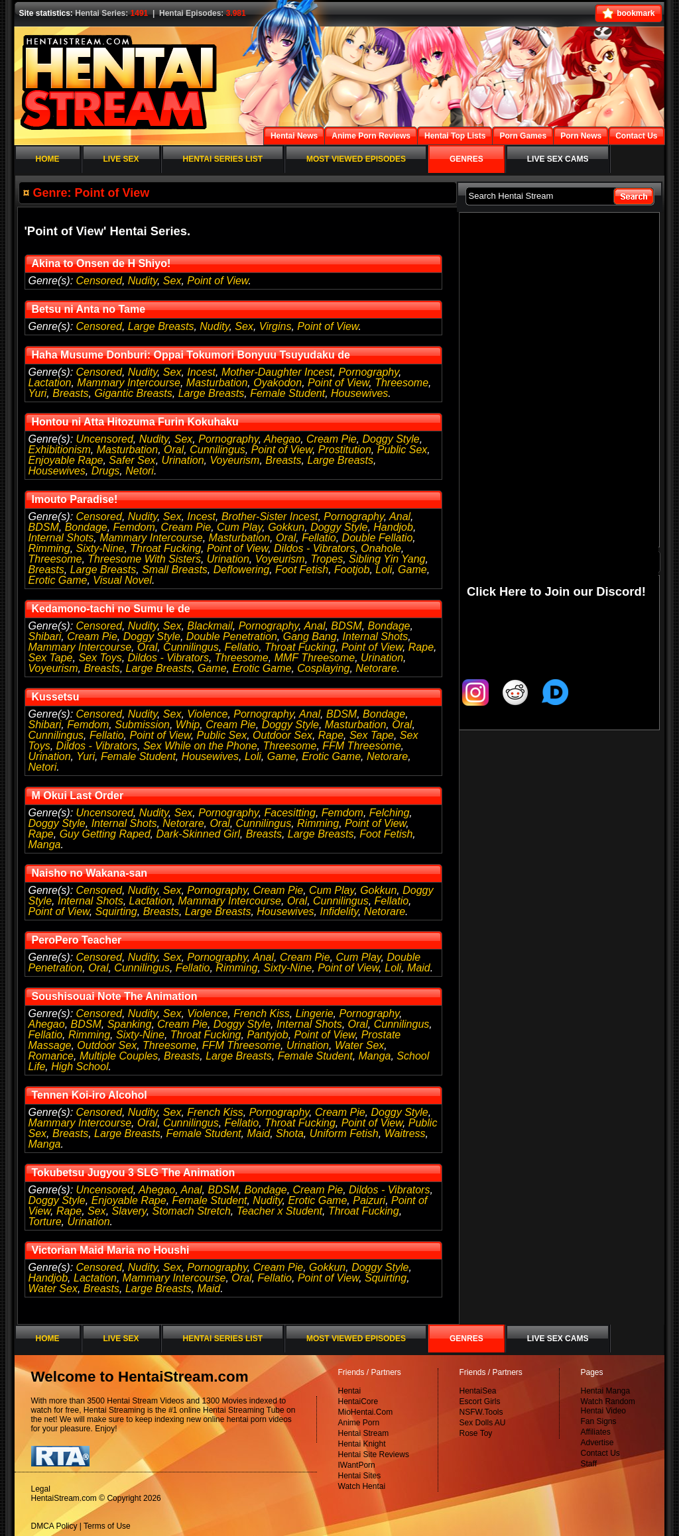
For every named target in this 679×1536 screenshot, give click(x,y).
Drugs (106, 470)
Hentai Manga (606, 1391)
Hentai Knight (362, 1444)
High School (79, 1066)
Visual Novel (122, 580)
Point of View (217, 280)
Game (412, 569)
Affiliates (596, 1432)
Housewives (359, 393)
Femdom (134, 527)
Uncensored (104, 439)
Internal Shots (61, 537)
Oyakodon (277, 382)
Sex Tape (51, 657)
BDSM (44, 527)
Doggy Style (390, 439)
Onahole (381, 548)
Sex (172, 280)
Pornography (369, 372)
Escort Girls (480, 1401)
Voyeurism (234, 460)
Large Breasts (161, 326)
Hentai (349, 1391)
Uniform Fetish (344, 1133)
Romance (51, 1056)
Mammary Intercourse (128, 382)
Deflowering (241, 569)
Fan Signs (599, 1421)
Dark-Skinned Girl (198, 834)
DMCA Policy (54, 1526)
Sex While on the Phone (200, 745)
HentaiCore (358, 1401)
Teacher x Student (279, 1211)
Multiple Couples (119, 1056)
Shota (290, 1133)
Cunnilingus (217, 449)
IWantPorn (356, 1465)
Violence (207, 714)
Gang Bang (310, 636)
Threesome (401, 382)
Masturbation (217, 382)
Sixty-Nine (100, 548)
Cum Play (239, 527)
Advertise (597, 1442)
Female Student (287, 393)
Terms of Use (107, 1526)
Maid (418, 967)
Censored (99, 280)
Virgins (275, 326)
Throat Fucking (165, 548)
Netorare (376, 668)
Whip (188, 724)
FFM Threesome (361, 745)
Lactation (50, 382)
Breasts (70, 393)
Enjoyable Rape (66, 460)
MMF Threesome (315, 657)
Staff (589, 1463)
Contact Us (600, 1453)
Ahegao (282, 439)
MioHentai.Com (365, 1412)
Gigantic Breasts (133, 393)
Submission (142, 724)
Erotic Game (58, 580)
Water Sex (359, 1045)
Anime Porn (359, 1422)
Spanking (129, 1024)
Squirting (116, 911)
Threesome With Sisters (144, 559)
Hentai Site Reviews (373, 1454)
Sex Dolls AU (483, 1422)
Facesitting (290, 812)
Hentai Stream (363, 1433)
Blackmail (209, 625)
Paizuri (369, 1200)
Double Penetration (231, 636)
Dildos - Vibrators (314, 548)
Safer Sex (132, 460)
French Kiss (261, 1013)
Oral (174, 449)
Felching (389, 812)
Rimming (49, 548)
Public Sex (402, 449)
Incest (201, 372)
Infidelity (339, 911)
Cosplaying (323, 668)
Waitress (405, 1133)
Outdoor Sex (282, 735)
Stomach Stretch (192, 1211)
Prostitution (344, 449)
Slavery (129, 1211)
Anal (399, 516)
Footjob (351, 569)
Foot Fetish (301, 569)
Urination (183, 460)
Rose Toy (476, 1433)
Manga (45, 844)
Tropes (327, 559)
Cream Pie (331, 439)
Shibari (45, 636)
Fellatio (319, 537)
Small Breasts (175, 569)
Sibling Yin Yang (387, 559)
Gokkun (286, 527)
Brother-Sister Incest (269, 516)
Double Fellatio (377, 537)
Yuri (38, 393)
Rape (421, 647)
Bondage (86, 527)
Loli (383, 569)
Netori (139, 470)
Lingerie (315, 1013)
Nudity (142, 280)
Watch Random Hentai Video (608, 1406)
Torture (45, 1221)
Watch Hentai (362, 1486)
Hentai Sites (359, 1475)
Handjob (393, 527)
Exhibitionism (60, 449)
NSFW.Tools (481, 1412)
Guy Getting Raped (105, 834)
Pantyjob (267, 1034)
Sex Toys (99, 657)
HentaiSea (478, 1391)
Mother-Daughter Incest (277, 372)
